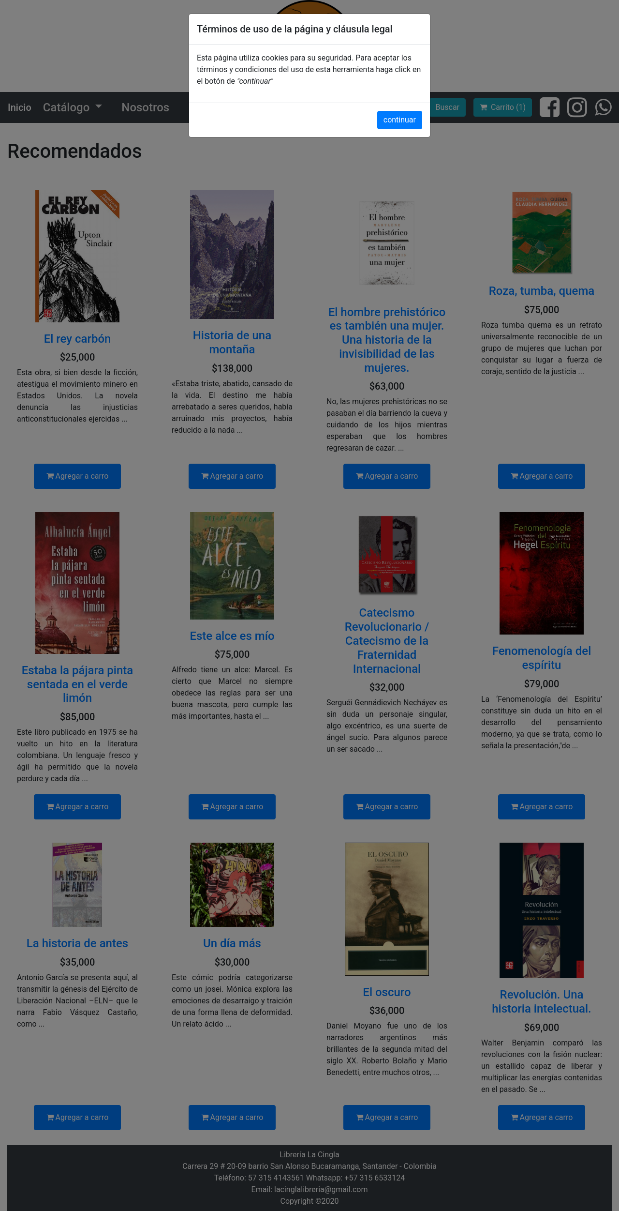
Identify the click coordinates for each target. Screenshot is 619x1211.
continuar (399, 119)
